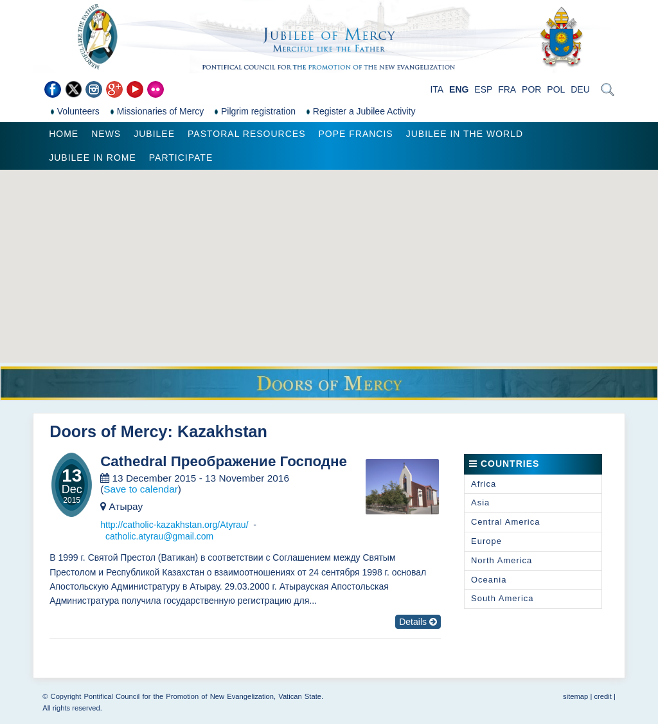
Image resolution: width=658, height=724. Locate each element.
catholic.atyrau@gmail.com (159, 536)
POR (531, 89)
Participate (181, 157)
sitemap (575, 696)
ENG (458, 89)
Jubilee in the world (464, 134)
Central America (505, 522)
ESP (483, 89)
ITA (436, 89)
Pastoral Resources (246, 134)
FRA (507, 89)
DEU (580, 89)
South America (502, 598)
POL (556, 89)
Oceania (488, 579)
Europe (486, 541)
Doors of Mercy (108, 431)
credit (602, 696)
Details (418, 622)
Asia (480, 502)
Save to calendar (140, 489)
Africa (483, 484)
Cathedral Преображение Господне (223, 461)
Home (63, 134)
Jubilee (154, 134)
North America (501, 560)
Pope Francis (355, 134)
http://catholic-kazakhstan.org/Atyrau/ (174, 525)
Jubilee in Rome (92, 157)
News (106, 134)
